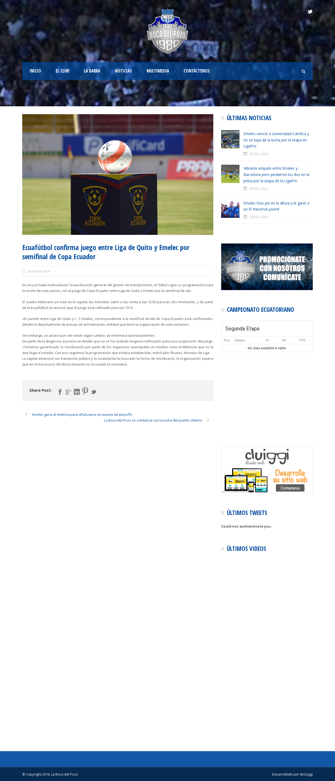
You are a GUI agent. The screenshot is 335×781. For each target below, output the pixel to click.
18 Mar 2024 (258, 216)
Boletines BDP (39, 271)
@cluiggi (306, 774)
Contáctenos (197, 71)
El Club (62, 71)
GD (284, 340)
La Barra (92, 71)
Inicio (35, 71)
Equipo (240, 340)
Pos (227, 340)
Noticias (123, 71)
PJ (267, 340)
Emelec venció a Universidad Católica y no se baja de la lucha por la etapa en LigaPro (276, 140)
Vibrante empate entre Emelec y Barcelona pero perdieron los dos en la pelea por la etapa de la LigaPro (276, 174)
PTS (302, 340)
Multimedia (158, 71)
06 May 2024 (259, 153)
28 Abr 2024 (258, 188)
